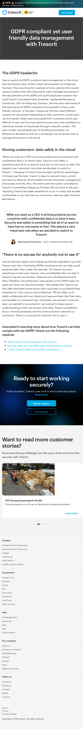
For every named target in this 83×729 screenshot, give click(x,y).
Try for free (66, 12)
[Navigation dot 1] (42, 524)
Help (4, 612)
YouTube (6, 697)
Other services (8, 604)
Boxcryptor (7, 592)
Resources (6, 621)
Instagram (6, 685)
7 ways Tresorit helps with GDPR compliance (33, 349)
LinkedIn (6, 689)
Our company (9, 640)
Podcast (5, 657)
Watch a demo (41, 403)
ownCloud (6, 600)
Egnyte (5, 585)
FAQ (4, 628)
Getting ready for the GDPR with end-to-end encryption (39, 345)
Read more (41, 394)
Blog (4, 624)
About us (6, 645)
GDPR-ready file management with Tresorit (32, 341)
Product (6, 540)
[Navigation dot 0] (38, 524)
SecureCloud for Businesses (14, 545)
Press (4, 664)
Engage (5, 552)
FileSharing (7, 556)
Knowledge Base (9, 617)
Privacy (5, 710)
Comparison (8, 572)
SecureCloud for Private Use (14, 549)
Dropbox (6, 581)
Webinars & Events (10, 668)
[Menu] (79, 12)
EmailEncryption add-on (13, 564)
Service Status (8, 632)
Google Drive (8, 577)
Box (4, 588)
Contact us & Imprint (11, 649)
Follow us (7, 676)
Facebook (6, 681)
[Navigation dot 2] (45, 524)
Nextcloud (6, 596)
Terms (4, 707)
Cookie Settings (9, 713)
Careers (5, 661)
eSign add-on (8, 560)
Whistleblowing (9, 653)
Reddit (5, 693)
